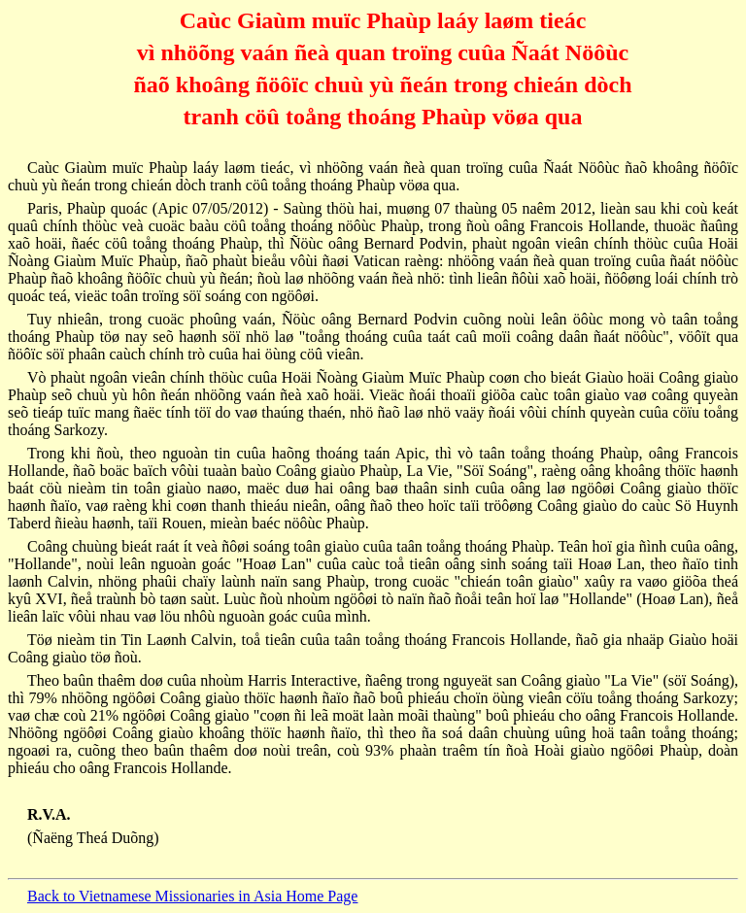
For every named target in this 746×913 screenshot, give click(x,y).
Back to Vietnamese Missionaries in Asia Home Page (192, 896)
